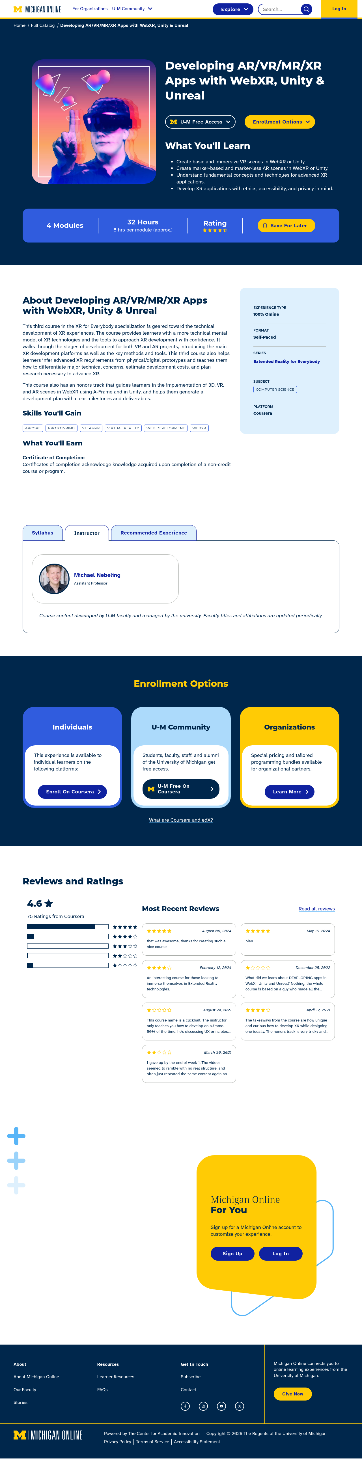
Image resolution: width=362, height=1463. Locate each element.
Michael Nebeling (97, 575)
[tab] (43, 533)
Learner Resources (115, 1377)
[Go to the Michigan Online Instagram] (203, 1406)
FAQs (102, 1390)
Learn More (291, 791)
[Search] (306, 9)
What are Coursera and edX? (181, 820)
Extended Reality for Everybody (286, 361)
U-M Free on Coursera (181, 789)
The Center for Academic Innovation (164, 1433)
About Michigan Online (36, 1377)
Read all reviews (317, 908)
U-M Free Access (200, 121)
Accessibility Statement (197, 1442)
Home (19, 25)
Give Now (292, 1394)
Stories (20, 1402)
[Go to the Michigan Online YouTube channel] (221, 1406)
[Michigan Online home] (37, 9)
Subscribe (191, 1377)
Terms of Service (152, 1442)
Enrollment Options (281, 121)
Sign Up (232, 1253)
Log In (281, 1253)
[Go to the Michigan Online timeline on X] (239, 1406)
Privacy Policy (117, 1442)
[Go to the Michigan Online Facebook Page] (185, 1406)
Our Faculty (25, 1390)
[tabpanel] (181, 586)
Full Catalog (43, 25)
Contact (188, 1390)
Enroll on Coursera (74, 791)
